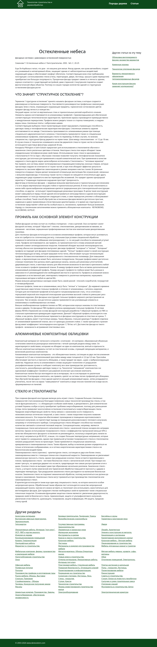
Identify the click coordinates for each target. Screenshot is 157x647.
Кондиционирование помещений (30, 538)
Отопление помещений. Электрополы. (118, 559)
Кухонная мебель (66, 540)
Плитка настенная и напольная (115, 565)
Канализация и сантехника (113, 535)
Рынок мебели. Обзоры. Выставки (30, 576)
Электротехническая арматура (114, 592)
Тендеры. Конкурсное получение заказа (32, 584)
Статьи (135, 3)
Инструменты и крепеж (68, 535)
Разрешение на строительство (71, 573)
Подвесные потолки (24, 567)
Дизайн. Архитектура (110, 529)
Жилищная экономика (68, 532)
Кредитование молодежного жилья (117, 538)
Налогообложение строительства (30, 557)
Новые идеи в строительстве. (71, 557)
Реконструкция (108, 573)
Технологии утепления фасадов (126, 69)
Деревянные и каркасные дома (72, 529)
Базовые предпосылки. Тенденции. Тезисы (77, 516)
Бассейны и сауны (109, 516)
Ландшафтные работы (25, 543)
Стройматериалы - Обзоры (27, 581)
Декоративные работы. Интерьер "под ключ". (35, 529)
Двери (104, 524)
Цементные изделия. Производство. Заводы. (35, 592)
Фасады (18, 587)
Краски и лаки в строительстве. (72, 538)
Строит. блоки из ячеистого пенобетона (118, 578)
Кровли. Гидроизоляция (26, 540)
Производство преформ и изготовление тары (35, 573)
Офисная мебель (22, 565)
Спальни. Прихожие (24, 578)
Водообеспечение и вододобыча (72, 519)
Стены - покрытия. (66, 578)
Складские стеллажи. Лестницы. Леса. (75, 576)
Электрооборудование (68, 592)
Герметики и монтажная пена (114, 519)
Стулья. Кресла (64, 581)
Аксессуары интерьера (25, 516)
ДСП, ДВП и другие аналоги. (27, 532)
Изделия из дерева (23, 535)
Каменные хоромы (120, 64)
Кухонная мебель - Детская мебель (116, 540)
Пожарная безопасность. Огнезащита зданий (78, 567)
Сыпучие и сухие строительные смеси (118, 581)
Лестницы (62, 543)
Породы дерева (118, 3)
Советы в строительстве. (112, 576)
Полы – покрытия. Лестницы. (114, 567)
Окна (17, 559)
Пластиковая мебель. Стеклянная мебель (76, 565)
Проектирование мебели (112, 570)
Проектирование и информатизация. (74, 570)
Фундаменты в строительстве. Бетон (117, 587)
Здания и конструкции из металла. (116, 532)
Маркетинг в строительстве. (27, 546)
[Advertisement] (78, 27)
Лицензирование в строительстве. (116, 543)
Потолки (19, 570)
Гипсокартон (20, 524)
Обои (103, 557)
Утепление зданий (109, 584)
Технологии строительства (70, 584)
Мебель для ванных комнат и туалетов (118, 546)
